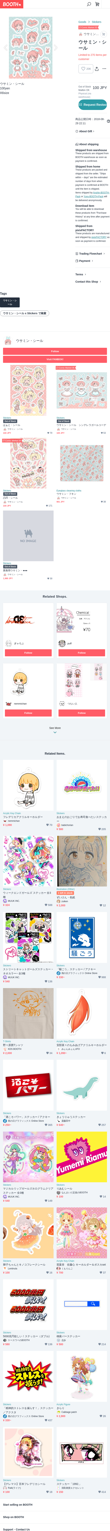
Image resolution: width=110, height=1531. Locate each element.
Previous (6, 48)
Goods (82, 21)
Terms (79, 274)
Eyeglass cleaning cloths (69, 491)
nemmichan (20, 703)
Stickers (96, 21)
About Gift (85, 131)
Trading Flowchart (90, 253)
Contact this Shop (86, 281)
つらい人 (72, 703)
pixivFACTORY (99, 237)
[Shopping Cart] (97, 4)
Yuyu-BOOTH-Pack (93, 196)
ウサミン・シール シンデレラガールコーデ (81, 425)
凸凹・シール (10, 497)
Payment (84, 260)
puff (70, 643)
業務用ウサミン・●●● (15, 570)
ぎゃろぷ (19, 643)
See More (55, 731)
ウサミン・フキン (66, 493)
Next (55, 48)
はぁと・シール (11, 425)
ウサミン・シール (29, 341)
